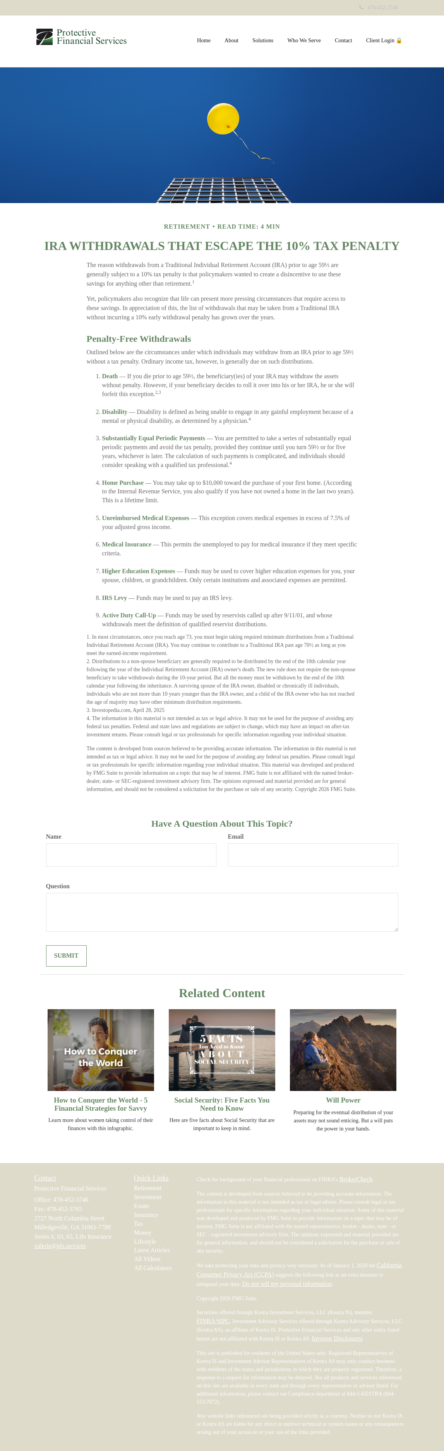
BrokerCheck (355, 1179)
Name (54, 836)
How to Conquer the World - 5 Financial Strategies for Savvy (100, 1104)
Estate (141, 1206)
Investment (147, 1197)
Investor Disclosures (337, 1338)
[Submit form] (66, 956)
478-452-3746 (378, 7)
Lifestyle (145, 1241)
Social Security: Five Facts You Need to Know (222, 1104)
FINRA (206, 1321)
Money (142, 1232)
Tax (138, 1223)
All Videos (147, 1259)
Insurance (146, 1214)
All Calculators (152, 1268)
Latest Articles (152, 1250)
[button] (231, 40)
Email (236, 836)
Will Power (343, 1100)
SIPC (223, 1321)
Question (58, 886)
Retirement (147, 1188)
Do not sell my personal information (287, 1283)
